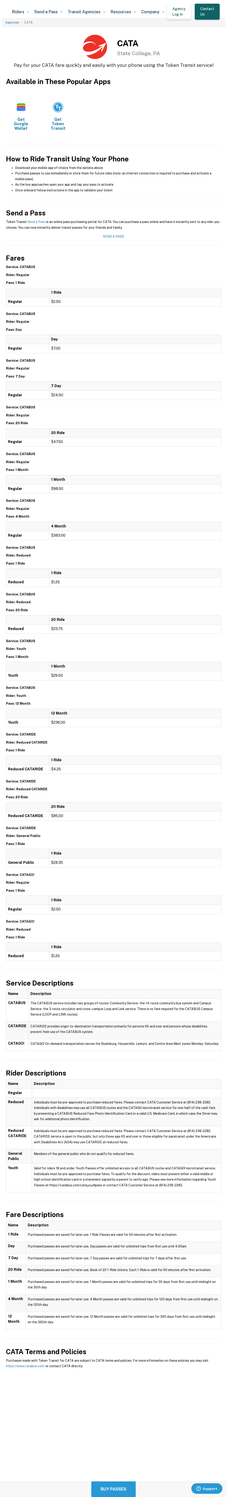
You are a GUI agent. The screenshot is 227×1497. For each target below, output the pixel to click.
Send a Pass (36, 222)
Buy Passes (113, 1489)
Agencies (12, 22)
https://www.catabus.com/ (25, 1366)
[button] (20, 12)
